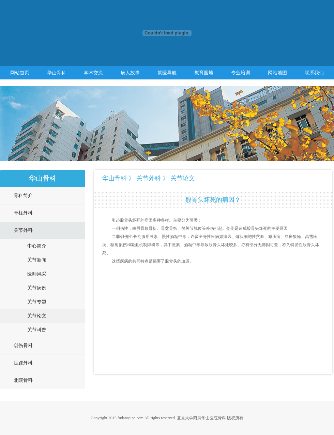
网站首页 (19, 72)
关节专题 (36, 301)
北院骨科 (23, 380)
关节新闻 (36, 259)
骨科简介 (23, 195)
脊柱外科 (23, 212)
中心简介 (36, 246)
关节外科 (23, 230)
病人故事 (130, 72)
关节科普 (36, 329)
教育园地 (203, 72)
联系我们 (314, 72)
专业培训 (240, 72)
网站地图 (277, 72)
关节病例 (36, 287)
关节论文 (36, 315)
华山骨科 (56, 72)
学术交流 (93, 72)
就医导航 (167, 72)
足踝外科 (23, 362)
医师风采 (36, 273)
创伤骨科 (23, 345)
